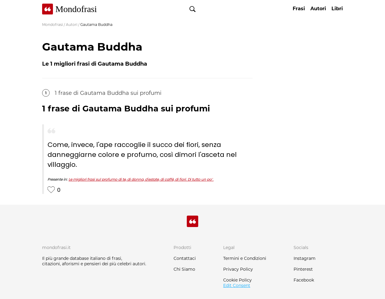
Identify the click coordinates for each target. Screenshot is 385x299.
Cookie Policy (237, 280)
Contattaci (185, 258)
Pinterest (303, 269)
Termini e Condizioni (244, 258)
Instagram (305, 258)
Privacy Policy (238, 269)
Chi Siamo (184, 269)
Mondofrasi (52, 24)
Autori (71, 24)
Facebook (304, 280)
